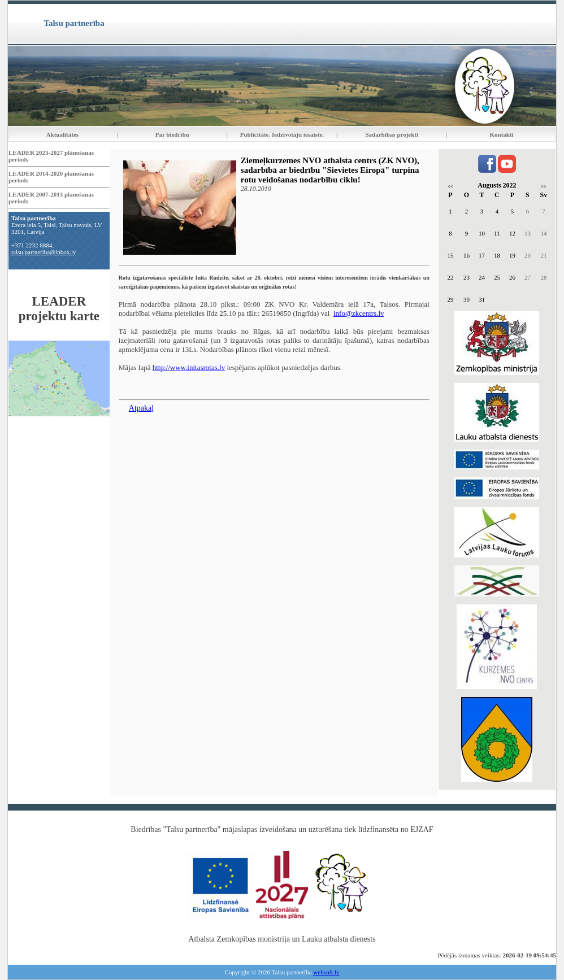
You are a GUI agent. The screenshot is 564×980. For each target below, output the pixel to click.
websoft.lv (326, 972)
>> (543, 186)
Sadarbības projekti (391, 134)
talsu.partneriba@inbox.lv (43, 252)
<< (450, 186)
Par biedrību (172, 134)
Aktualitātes (62, 134)
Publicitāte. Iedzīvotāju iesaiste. (282, 134)
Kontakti (502, 134)
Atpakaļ (141, 408)
